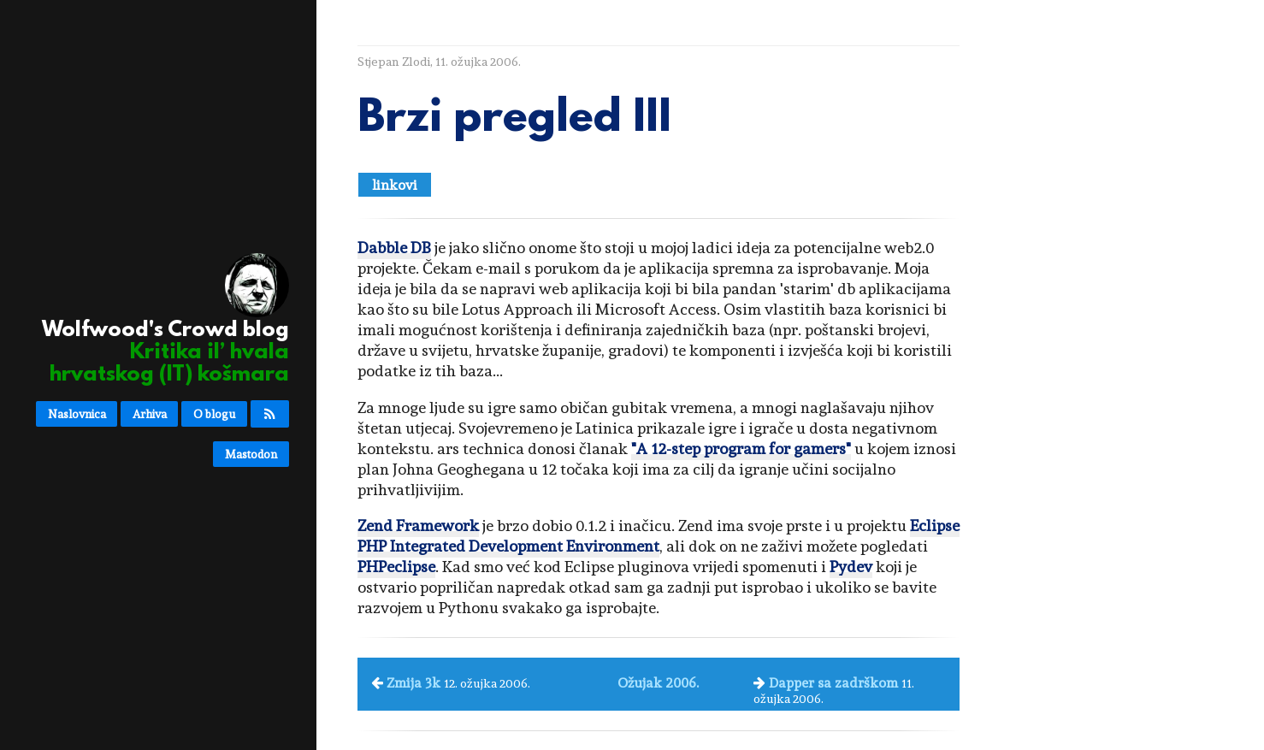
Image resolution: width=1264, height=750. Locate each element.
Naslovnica (77, 414)
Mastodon (251, 454)
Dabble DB (394, 248)
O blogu (214, 414)
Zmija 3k (413, 683)
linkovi (394, 185)
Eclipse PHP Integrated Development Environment (658, 536)
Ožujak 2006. (658, 683)
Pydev (851, 567)
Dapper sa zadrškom (833, 683)
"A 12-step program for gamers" (741, 449)
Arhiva (150, 414)
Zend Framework (418, 525)
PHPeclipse (396, 567)
